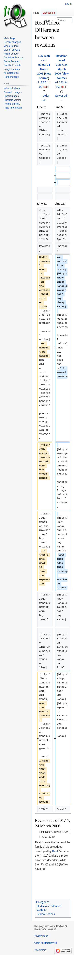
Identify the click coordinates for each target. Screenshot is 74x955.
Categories (43, 902)
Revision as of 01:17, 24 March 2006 (61, 64)
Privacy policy (41, 935)
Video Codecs (46, 914)
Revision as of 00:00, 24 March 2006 (43, 64)
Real (55, 851)
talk (46, 86)
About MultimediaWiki (45, 943)
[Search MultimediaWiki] (64, 20)
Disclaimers (40, 950)
